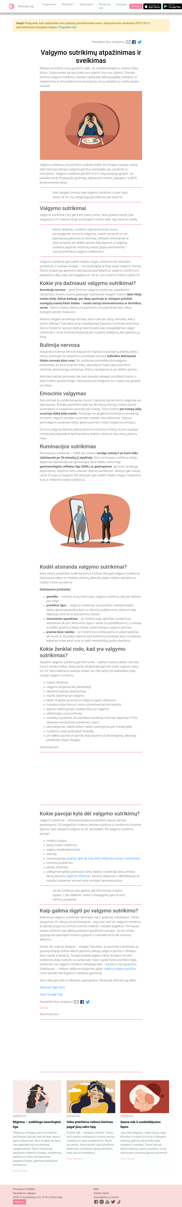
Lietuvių (135, 6)
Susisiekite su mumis (106, 1197)
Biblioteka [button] (67, 4)
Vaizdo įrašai (101, 1193)
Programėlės (49, 4)
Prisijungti (121, 4)
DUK (96, 1189)
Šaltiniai (44, 1007)
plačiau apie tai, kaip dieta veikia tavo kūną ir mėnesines (103, 858)
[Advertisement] (91, 778)
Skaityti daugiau (20, 1170)
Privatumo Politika (24, 1189)
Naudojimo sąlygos (24, 1193)
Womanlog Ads (104, 6)
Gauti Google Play (51, 994)
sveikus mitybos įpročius (119, 968)
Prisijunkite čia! (67, 27)
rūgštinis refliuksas (78, 876)
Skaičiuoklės (86, 4)
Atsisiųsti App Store (52, 987)
